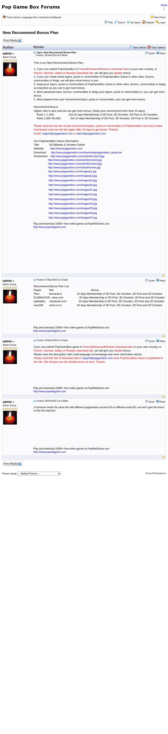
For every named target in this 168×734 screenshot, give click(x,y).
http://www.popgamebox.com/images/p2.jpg (73, 175)
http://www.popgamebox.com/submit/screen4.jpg (77, 156)
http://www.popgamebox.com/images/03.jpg (73, 199)
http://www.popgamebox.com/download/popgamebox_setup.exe (86, 152)
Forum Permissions (156, 473)
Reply (162, 53)
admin (8, 53)
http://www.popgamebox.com (66, 148)
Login (162, 22)
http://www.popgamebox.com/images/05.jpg (73, 208)
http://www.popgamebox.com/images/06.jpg (73, 213)
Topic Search (137, 47)
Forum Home (13, 17)
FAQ (110, 22)
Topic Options (156, 47)
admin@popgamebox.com (91, 133)
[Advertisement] (99, 251)
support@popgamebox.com (57, 133)
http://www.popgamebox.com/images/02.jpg (73, 194)
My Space (136, 22)
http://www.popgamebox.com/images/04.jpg (73, 203)
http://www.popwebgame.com (49, 227)
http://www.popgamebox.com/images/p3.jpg (73, 180)
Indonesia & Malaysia (50, 17)
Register (150, 22)
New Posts (159, 17)
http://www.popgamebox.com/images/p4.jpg (73, 185)
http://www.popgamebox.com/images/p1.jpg (72, 171)
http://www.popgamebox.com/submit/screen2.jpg (75, 163)
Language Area (30, 17)
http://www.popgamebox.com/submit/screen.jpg (74, 167)
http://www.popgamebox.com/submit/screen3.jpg (75, 160)
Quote (152, 53)
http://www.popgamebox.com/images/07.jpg (73, 217)
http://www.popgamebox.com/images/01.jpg (73, 189)
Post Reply (12, 40)
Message (38, 46)
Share (164, 5)
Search (119, 22)
